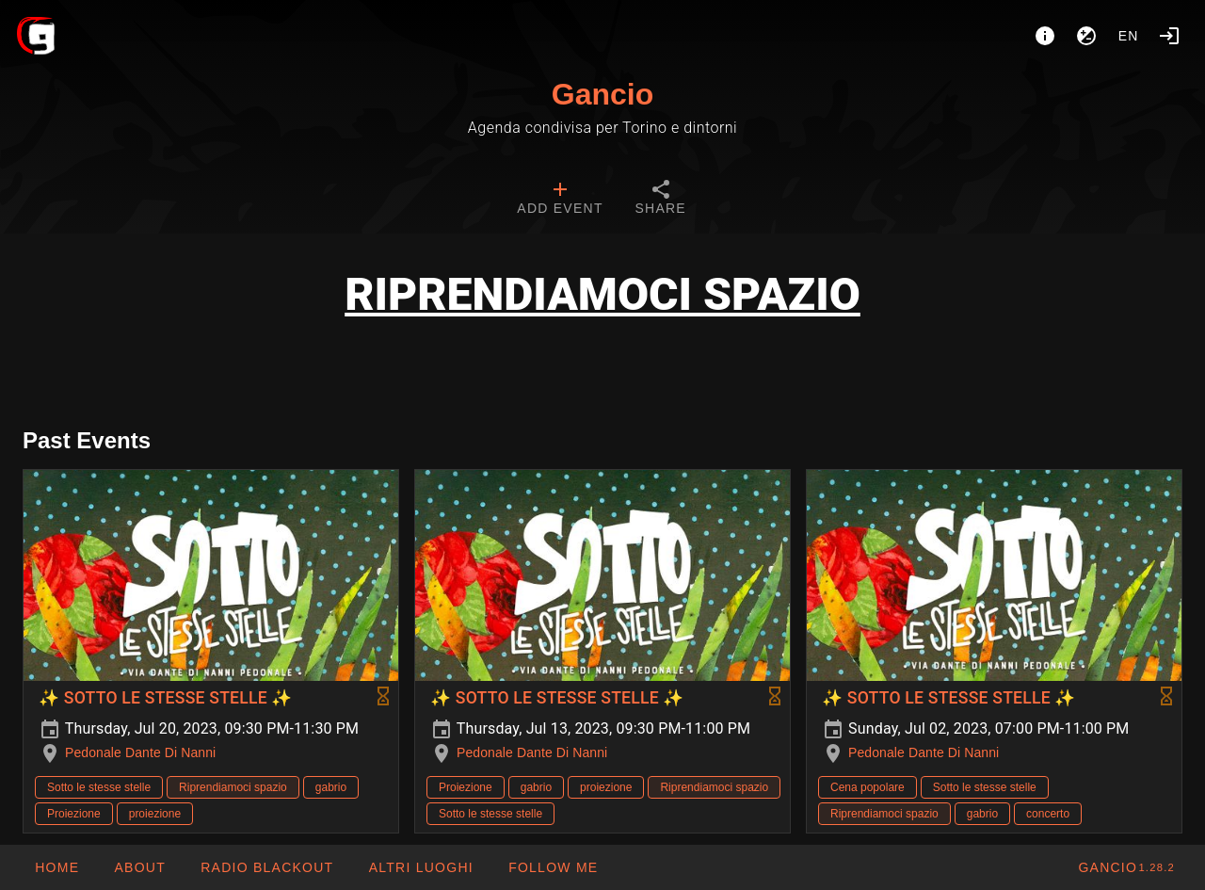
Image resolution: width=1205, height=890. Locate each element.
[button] (420, 867)
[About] (1045, 36)
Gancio (602, 94)
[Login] (1169, 36)
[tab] (560, 200)
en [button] (1128, 35)
